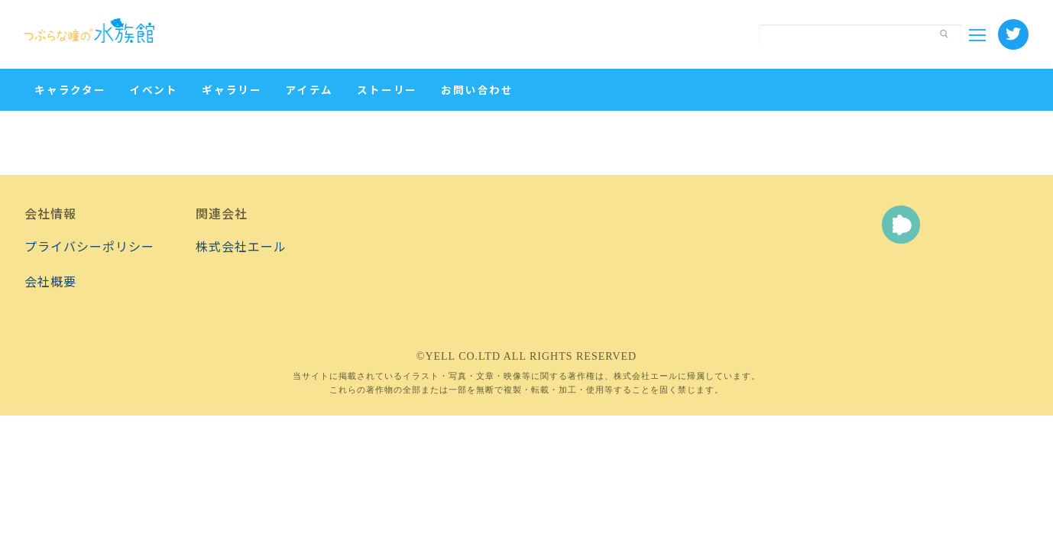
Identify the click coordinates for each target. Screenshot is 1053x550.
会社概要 (50, 281)
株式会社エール (241, 246)
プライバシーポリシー (89, 246)
